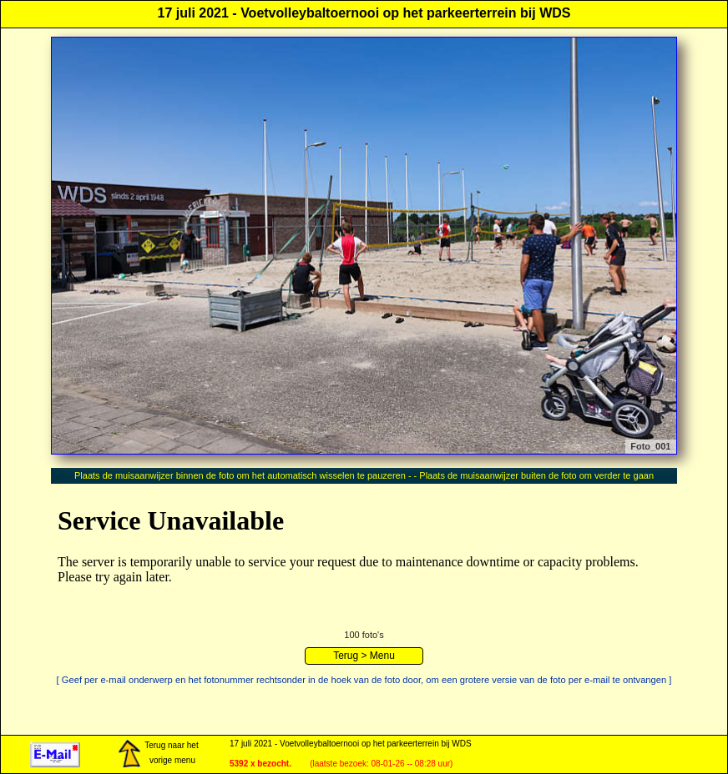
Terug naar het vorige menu (158, 754)
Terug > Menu (364, 655)
